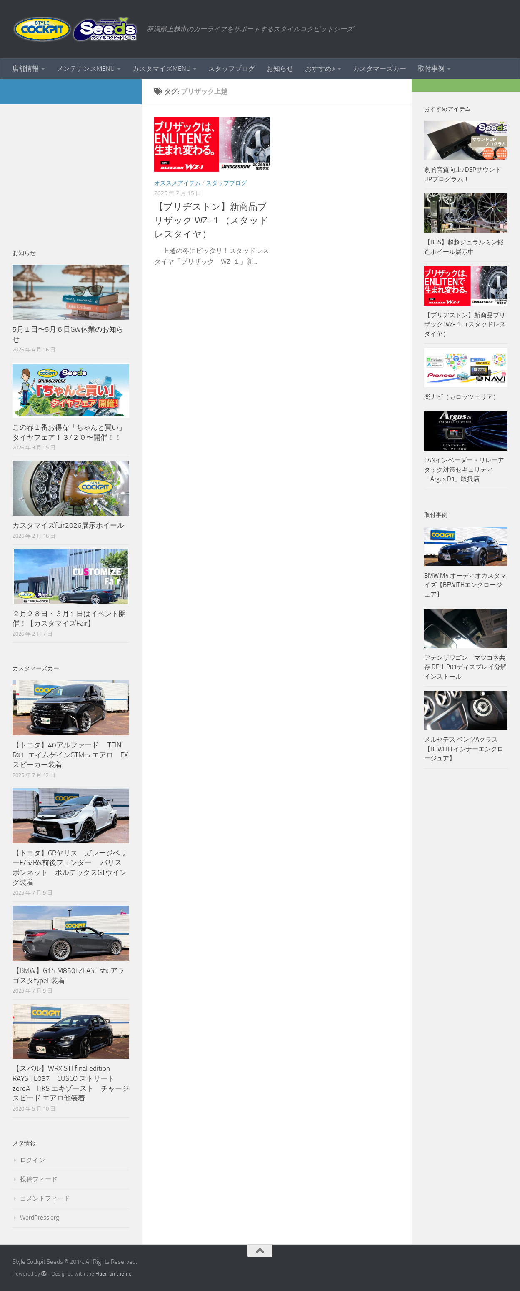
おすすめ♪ (320, 69)
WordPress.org (39, 1217)
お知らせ (280, 69)
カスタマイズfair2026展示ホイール (68, 525)
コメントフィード (45, 1198)
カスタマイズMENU (161, 69)
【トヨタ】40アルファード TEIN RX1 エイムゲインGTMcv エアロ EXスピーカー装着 (70, 755)
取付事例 (431, 69)
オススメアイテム (177, 183)
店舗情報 (25, 69)
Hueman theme (113, 1274)
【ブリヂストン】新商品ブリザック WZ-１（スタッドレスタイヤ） (211, 220)
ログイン (32, 1160)
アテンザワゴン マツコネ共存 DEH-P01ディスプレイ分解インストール (465, 667)
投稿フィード (39, 1179)
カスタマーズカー (379, 69)
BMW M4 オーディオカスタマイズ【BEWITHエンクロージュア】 (465, 585)
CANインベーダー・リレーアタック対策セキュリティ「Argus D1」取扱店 (464, 469)
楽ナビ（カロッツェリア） (461, 397)
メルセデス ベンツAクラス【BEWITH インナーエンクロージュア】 (463, 749)
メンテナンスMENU (86, 69)
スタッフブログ (231, 69)
